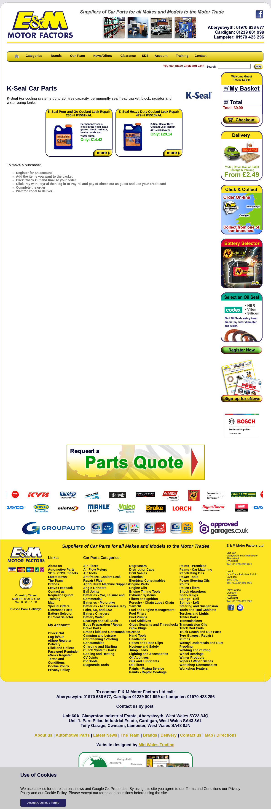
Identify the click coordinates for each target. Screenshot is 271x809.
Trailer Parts (189, 617)
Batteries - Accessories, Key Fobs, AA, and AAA (104, 608)
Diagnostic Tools (96, 665)
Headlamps (137, 639)
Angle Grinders (94, 588)
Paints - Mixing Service (146, 668)
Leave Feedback (60, 588)
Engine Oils (138, 588)
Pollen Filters (190, 588)
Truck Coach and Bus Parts (200, 632)
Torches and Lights (194, 613)
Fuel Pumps (138, 617)
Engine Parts (139, 584)
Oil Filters (136, 665)
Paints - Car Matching (196, 569)
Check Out (56, 633)
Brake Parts (92, 628)
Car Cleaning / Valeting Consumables (100, 641)
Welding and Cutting (195, 650)
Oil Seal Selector (60, 617)
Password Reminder (63, 651)
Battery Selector (60, 613)
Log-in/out (56, 637)
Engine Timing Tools (144, 591)
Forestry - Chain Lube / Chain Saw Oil (151, 604)
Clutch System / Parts (99, 650)
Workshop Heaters (194, 668)
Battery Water (93, 617)
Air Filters (90, 566)
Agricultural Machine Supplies (106, 584)
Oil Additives (139, 657)
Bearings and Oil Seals (100, 621)
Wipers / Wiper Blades (196, 661)
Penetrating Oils (192, 573)
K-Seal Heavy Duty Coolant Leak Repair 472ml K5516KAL (162, 129)
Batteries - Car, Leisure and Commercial (104, 597)
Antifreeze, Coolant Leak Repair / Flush (102, 578)
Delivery (54, 644)
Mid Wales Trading (156, 745)
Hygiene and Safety (144, 646)
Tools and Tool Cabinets (198, 610)
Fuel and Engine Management (151, 610)
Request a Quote (60, 595)
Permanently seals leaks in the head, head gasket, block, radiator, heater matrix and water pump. (94, 132)
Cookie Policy (56, 793)
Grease (134, 632)
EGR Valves (138, 573)
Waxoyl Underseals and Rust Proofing (201, 644)
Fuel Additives (140, 621)
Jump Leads (138, 650)
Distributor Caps (141, 569)
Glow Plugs (138, 628)
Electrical (136, 577)
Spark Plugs (189, 595)
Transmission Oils (193, 624)
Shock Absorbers (193, 591)
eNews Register (60, 655)
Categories (34, 56)
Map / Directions (220, 735)
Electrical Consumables (147, 580)
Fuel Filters (137, 613)
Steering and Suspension (199, 606)
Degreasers (138, 566)
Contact (201, 56)
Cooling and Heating (98, 654)
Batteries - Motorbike (99, 602)
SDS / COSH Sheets (63, 573)
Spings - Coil (189, 599)
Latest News (57, 577)
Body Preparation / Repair (103, 624)
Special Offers (59, 606)
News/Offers (102, 56)
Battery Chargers (96, 613)
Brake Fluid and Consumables (106, 632)
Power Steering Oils (195, 580)
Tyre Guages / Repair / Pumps (196, 637)
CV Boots (90, 661)
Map (51, 602)
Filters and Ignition (143, 599)
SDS (145, 56)
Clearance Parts (60, 610)
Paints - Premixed (193, 566)
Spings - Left (189, 602)
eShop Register (60, 640)
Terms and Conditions (203, 789)
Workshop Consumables (198, 665)
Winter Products (192, 657)
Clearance (128, 56)
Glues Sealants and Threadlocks (154, 624)
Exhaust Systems (142, 595)
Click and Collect (61, 648)
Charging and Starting (100, 646)
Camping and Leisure (99, 635)
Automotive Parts (61, 569)
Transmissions (191, 621)
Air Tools (90, 573)
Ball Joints (91, 591)
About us (55, 566)
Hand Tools (137, 635)
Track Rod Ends (192, 628)
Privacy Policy (59, 670)
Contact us (56, 591)
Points (184, 584)
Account (161, 56)
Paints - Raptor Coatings (147, 672)
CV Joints (90, 657)
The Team (55, 580)
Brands (56, 56)
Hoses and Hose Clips (146, 643)
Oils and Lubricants (144, 661)
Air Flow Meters (95, 569)
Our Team (77, 56)
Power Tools (189, 577)
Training (182, 56)
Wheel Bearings (192, 654)
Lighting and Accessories (148, 654)
